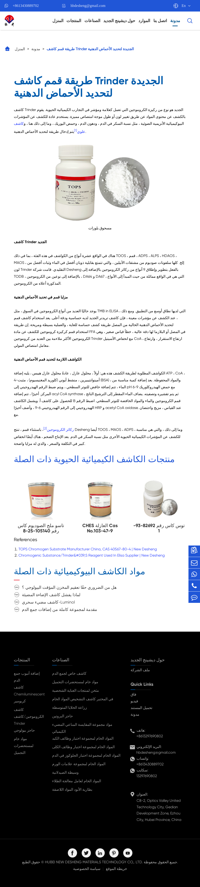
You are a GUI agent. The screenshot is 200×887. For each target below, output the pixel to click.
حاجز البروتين (62, 716)
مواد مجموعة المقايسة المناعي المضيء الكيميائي (82, 728)
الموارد (144, 20)
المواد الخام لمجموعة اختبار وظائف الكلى (83, 747)
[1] (75, 130)
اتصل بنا (160, 20)
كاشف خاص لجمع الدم (69, 673)
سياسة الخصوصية (86, 869)
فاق (133, 694)
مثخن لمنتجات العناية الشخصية (75, 690)
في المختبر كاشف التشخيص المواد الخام (82, 699)
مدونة (175, 20)
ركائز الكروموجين (60, 430)
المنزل (57, 20)
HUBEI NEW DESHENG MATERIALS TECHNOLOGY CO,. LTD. (94, 862)
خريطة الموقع (116, 869)
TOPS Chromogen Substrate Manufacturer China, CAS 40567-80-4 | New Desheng (87, 549)
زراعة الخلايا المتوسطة (69, 707)
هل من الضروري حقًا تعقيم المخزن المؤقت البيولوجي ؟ (69, 587)
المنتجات (73, 20)
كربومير (20, 701)
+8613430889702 (26, 6)
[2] (45, 428)
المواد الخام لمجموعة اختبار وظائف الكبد (82, 738)
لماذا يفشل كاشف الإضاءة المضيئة (51, 594)
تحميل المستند (141, 708)
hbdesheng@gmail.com (88, 6)
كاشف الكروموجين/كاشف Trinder (29, 716)
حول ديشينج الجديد (119, 20)
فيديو (134, 701)
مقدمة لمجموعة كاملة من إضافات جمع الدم (59, 609)
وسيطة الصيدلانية (65, 772)
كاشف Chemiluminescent (29, 690)
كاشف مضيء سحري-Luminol (48, 602)
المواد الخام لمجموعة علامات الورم (78, 764)
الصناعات (92, 20)
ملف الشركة (140, 670)
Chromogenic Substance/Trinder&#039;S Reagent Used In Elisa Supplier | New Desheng (91, 555)
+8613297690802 (149, 736)
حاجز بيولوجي (24, 730)
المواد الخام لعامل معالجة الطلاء (76, 781)
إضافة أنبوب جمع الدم (27, 677)
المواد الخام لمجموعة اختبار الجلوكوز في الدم (86, 755)
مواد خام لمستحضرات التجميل (23, 746)
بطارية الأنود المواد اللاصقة (72, 789)
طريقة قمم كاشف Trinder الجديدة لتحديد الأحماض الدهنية (90, 49)
